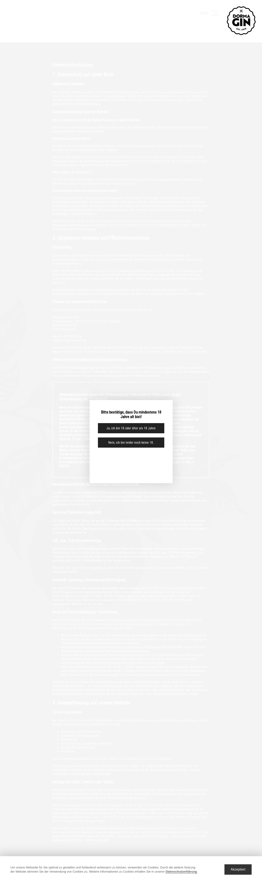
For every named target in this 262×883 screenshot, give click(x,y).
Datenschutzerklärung (181, 871)
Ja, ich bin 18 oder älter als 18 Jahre (131, 428)
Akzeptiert (238, 869)
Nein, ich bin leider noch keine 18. (131, 443)
